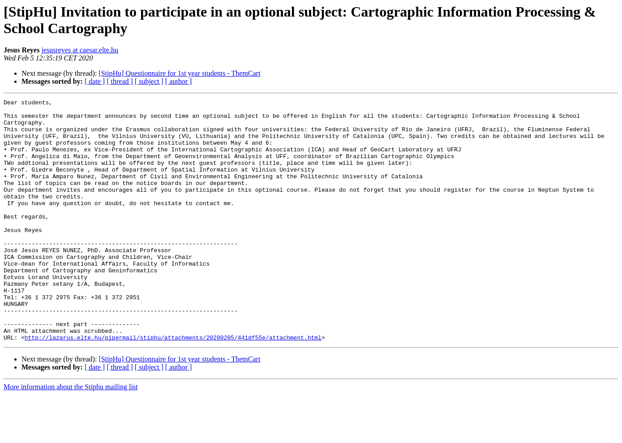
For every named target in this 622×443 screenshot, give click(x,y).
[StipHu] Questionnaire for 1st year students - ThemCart (179, 73)
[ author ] (178, 81)
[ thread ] (120, 81)
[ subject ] (149, 81)
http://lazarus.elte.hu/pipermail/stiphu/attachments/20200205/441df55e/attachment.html (173, 386)
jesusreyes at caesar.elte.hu (79, 50)
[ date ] (95, 81)
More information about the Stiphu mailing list (71, 435)
